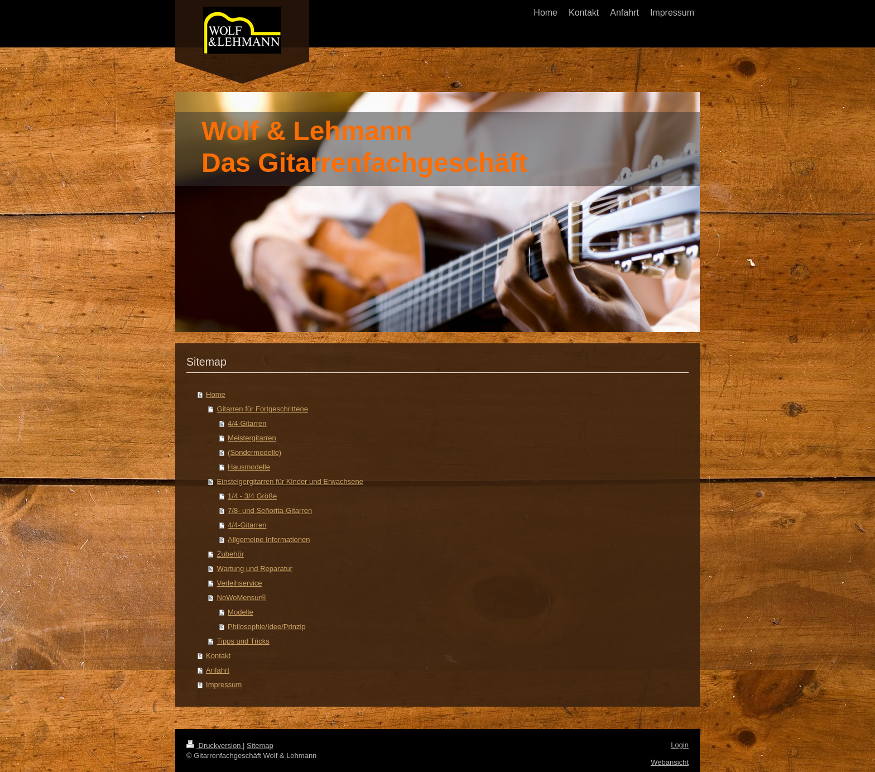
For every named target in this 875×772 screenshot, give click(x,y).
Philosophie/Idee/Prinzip (266, 626)
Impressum (224, 684)
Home (215, 394)
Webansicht (670, 762)
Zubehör (230, 554)
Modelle (240, 612)
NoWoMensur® (242, 597)
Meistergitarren (252, 438)
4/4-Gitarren (247, 423)
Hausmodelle (249, 467)
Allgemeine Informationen (269, 539)
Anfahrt (217, 670)
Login (680, 745)
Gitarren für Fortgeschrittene (262, 409)
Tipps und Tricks (243, 641)
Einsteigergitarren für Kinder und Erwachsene (290, 481)
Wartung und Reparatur (254, 568)
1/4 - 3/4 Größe (252, 496)
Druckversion (214, 745)
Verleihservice (239, 583)
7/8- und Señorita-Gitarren (270, 510)
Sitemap (260, 745)
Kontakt (218, 655)
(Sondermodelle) (254, 452)
